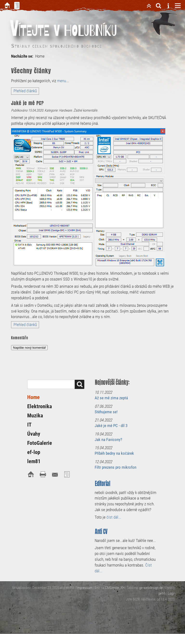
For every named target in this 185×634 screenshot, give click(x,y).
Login (171, 593)
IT (29, 425)
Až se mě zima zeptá (111, 397)
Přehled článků (25, 90)
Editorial (102, 483)
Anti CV (101, 531)
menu (61, 80)
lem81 (33, 461)
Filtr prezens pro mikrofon (115, 467)
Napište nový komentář (29, 347)
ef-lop (33, 452)
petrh (162, 593)
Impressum (84, 588)
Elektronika (39, 406)
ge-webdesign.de (151, 588)
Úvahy (33, 434)
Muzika (35, 416)
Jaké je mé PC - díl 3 (111, 425)
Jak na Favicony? (108, 439)
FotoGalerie (39, 443)
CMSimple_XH (115, 588)
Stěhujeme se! (106, 411)
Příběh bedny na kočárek (114, 453)
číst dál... (113, 517)
